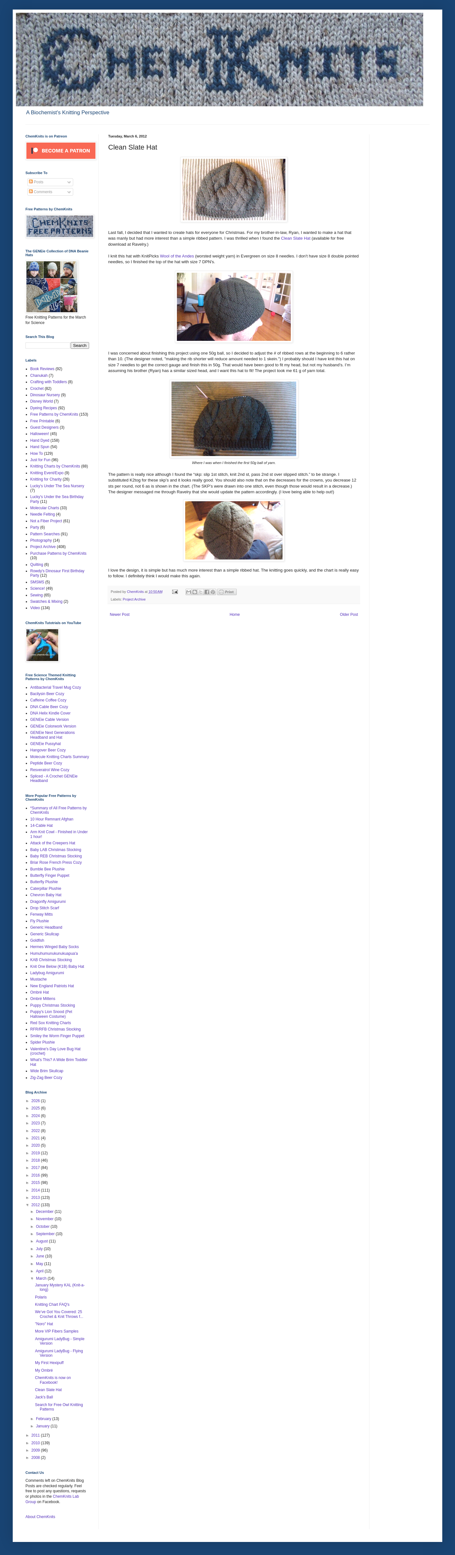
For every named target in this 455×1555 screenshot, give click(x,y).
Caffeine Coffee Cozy (48, 700)
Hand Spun (39, 447)
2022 (36, 1131)
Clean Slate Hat (295, 238)
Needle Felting (42, 514)
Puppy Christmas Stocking (52, 1005)
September (46, 1234)
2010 (36, 1443)
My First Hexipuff (49, 1363)
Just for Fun (40, 460)
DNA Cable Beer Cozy (49, 707)
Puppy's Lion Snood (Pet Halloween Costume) (51, 1014)
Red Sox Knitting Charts (50, 1023)
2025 (36, 1108)
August (42, 1241)
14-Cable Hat (41, 825)
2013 (36, 1197)
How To (36, 453)
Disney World (41, 401)
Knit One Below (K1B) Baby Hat (57, 966)
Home (235, 614)
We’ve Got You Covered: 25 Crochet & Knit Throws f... (59, 1314)
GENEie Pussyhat (45, 744)
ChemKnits (136, 592)
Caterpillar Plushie (45, 888)
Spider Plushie (42, 1042)
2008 (36, 1457)
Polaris (41, 1297)
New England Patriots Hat (52, 986)
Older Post (349, 614)
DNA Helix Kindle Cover (50, 713)
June (40, 1256)
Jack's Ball (44, 1397)
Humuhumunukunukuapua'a (54, 953)
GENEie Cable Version (49, 719)
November (45, 1219)
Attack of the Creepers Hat (52, 843)
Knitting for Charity (46, 479)
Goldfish (37, 940)
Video (35, 608)
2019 (36, 1153)
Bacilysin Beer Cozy (47, 694)
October (43, 1226)
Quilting (36, 564)
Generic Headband (46, 927)
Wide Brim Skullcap (46, 1071)
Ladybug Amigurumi (47, 973)
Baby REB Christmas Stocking (56, 856)
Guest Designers (44, 427)
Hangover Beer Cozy (48, 750)
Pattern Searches (45, 534)
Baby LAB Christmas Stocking (55, 850)
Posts (36, 182)
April (40, 1271)
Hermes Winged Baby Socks (54, 947)
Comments (40, 192)
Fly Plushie (39, 921)
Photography (41, 540)
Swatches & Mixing (46, 601)
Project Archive (134, 599)
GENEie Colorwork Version (53, 726)
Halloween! (39, 434)
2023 (36, 1123)
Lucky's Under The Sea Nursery (57, 486)
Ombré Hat (39, 992)
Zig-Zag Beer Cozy (46, 1077)
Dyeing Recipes (43, 408)
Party (34, 527)
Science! (37, 588)
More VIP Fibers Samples (57, 1331)
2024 (36, 1116)
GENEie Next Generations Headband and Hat (52, 734)
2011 (36, 1435)
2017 (36, 1167)
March (42, 1278)
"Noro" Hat (44, 1324)
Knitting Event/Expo (47, 473)
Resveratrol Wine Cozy (49, 770)
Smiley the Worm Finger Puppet (57, 1036)
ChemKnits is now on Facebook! (53, 1380)
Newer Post (120, 614)
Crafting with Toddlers (48, 382)
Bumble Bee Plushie (47, 869)
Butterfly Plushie (44, 882)
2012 (36, 1205)
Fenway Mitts (41, 914)
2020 (36, 1145)
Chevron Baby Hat (45, 895)
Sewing (36, 595)
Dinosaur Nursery (45, 395)
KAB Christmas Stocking (51, 960)
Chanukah (39, 375)
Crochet (37, 388)
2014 (36, 1190)
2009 (36, 1450)
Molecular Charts (44, 508)
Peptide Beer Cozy (46, 763)
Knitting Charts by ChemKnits (55, 466)
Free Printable (42, 421)
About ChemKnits (40, 1517)
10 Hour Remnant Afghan (51, 819)
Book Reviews (42, 369)
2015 (36, 1182)
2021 (36, 1138)
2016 (36, 1175)
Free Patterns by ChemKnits (54, 414)
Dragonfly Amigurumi (48, 901)
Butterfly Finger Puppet (49, 875)
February (44, 1419)
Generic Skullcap (44, 934)
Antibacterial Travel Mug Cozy (55, 687)
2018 (36, 1160)
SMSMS (37, 582)
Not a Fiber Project (46, 521)
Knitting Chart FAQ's (52, 1304)
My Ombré (44, 1370)
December (45, 1211)
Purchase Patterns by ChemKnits (58, 553)
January (43, 1426)
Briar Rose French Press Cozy (56, 862)
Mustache (38, 979)
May (40, 1264)
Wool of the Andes (177, 256)
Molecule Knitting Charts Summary (59, 757)
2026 (36, 1101)
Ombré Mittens (42, 998)
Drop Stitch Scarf (44, 908)
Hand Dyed (39, 440)
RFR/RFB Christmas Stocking (55, 1029)
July (40, 1249)
